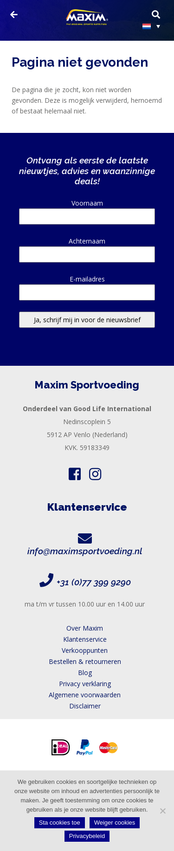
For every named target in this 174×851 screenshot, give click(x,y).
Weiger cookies (114, 822)
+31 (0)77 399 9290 (94, 582)
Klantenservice (85, 639)
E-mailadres (87, 286)
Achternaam (87, 248)
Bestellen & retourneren (85, 661)
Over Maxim (84, 628)
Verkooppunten (85, 650)
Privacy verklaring (85, 683)
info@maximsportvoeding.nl (84, 551)
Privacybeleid (87, 835)
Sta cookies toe (59, 822)
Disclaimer (85, 705)
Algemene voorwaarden (85, 694)
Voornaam (87, 210)
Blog (85, 672)
